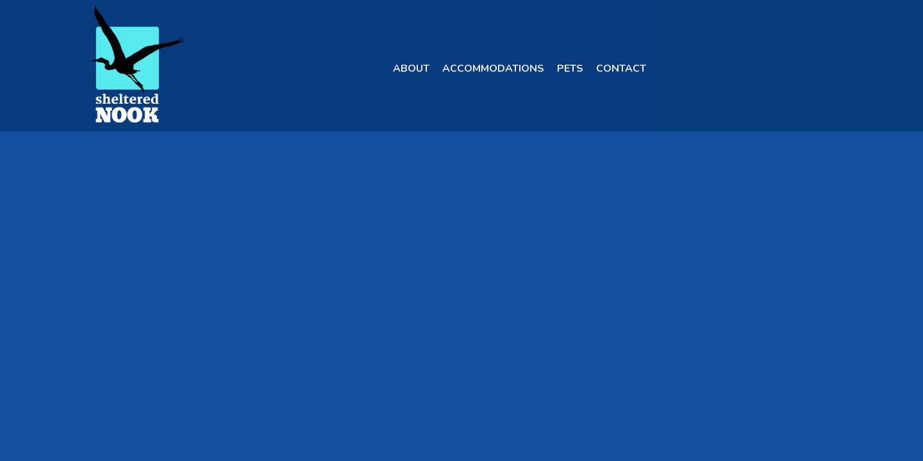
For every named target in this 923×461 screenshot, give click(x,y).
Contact (621, 68)
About (411, 68)
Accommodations (493, 68)
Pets (570, 68)
